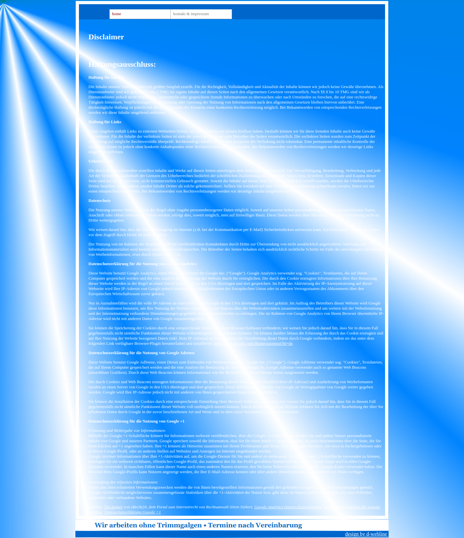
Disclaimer (113, 506)
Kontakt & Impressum (191, 14)
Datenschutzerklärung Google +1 (132, 512)
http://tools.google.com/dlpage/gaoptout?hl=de (253, 343)
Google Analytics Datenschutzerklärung (287, 506)
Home (116, 14)
